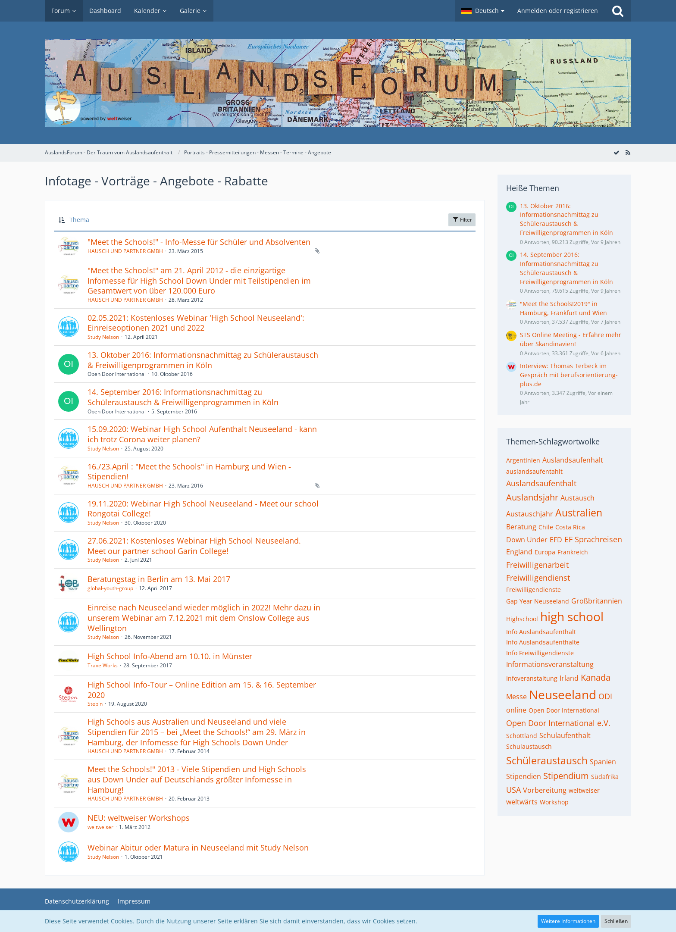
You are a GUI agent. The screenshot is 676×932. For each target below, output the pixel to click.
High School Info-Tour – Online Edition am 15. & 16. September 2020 (202, 689)
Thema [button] (79, 220)
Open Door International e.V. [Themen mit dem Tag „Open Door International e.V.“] (558, 723)
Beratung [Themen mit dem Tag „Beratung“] (521, 527)
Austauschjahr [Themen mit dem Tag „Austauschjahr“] (529, 514)
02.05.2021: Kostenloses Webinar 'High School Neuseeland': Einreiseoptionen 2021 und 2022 (196, 323)
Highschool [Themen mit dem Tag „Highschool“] (522, 619)
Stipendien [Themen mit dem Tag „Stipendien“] (523, 776)
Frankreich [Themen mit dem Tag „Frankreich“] (572, 552)
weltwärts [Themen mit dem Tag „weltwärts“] (522, 802)
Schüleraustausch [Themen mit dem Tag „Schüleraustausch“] (547, 760)
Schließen (616, 921)
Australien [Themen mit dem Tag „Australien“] (578, 512)
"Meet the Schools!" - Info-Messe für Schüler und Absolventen (199, 242)
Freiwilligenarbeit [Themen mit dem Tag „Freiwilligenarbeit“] (537, 565)
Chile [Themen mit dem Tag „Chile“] (545, 527)
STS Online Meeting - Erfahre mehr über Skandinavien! (570, 339)
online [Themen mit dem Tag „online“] (516, 710)
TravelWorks (103, 665)
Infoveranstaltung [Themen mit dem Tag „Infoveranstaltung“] (531, 678)
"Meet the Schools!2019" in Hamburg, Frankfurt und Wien (563, 308)
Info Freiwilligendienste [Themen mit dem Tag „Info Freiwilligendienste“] (540, 653)
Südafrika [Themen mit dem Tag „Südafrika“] (605, 776)
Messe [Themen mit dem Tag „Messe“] (516, 696)
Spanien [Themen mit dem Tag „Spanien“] (603, 761)
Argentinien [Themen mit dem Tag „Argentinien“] (523, 460)
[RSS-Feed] (627, 152)
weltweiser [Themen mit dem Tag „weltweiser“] (584, 790)
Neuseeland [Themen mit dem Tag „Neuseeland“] (562, 694)
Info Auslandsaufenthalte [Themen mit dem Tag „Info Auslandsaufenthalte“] (542, 642)
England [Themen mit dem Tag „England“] (519, 552)
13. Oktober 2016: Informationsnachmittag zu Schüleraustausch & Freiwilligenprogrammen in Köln (203, 360)
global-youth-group (110, 588)
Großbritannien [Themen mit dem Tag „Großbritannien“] (596, 601)
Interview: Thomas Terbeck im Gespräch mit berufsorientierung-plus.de (569, 375)
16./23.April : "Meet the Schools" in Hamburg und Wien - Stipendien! (189, 471)
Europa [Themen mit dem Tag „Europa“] (545, 552)
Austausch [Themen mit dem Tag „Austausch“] (577, 498)
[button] (483, 11)
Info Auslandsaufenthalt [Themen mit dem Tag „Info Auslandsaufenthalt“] (541, 632)
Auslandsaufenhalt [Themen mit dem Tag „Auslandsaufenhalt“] (572, 460)
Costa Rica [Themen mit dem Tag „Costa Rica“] (570, 527)
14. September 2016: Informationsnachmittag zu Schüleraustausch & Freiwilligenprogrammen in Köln (183, 397)
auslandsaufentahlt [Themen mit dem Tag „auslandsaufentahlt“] (534, 471)
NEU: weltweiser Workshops (139, 818)
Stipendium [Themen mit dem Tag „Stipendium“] (566, 776)
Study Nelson (103, 337)
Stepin (95, 703)
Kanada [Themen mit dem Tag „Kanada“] (595, 677)
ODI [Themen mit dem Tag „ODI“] (605, 696)
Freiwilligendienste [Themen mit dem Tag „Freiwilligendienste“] (533, 589)
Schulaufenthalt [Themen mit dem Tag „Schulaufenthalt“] (565, 735)
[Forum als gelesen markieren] (616, 152)
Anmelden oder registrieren (557, 10)
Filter (462, 219)
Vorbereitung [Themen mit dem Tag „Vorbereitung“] (544, 790)
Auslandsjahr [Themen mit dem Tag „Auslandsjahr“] (532, 497)
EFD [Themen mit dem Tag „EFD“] (556, 539)
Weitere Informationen (568, 921)
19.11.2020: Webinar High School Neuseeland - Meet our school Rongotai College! (203, 508)
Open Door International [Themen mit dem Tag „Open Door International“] (564, 710)
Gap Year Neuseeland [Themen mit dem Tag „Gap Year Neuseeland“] (537, 601)
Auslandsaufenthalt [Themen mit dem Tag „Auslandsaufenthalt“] (541, 483)
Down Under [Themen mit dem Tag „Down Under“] (527, 539)
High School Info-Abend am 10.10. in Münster (170, 656)
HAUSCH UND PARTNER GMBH (125, 251)
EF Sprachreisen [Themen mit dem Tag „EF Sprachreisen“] (593, 539)
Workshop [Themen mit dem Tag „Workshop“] (554, 802)
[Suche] (617, 11)
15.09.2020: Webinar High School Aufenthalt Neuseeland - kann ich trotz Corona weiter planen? (202, 434)
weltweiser (100, 827)
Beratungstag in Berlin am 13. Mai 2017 (159, 579)
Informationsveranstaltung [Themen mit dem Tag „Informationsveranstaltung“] (550, 664)
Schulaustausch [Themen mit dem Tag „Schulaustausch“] (529, 746)
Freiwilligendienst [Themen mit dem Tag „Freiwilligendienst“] (538, 577)
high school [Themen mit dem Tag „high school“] (572, 616)
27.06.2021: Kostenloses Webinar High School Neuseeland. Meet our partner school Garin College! (194, 545)
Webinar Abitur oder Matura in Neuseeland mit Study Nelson (198, 847)
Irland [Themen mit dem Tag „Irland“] (569, 678)
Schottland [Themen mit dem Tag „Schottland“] (521, 736)
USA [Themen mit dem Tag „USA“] (513, 790)
